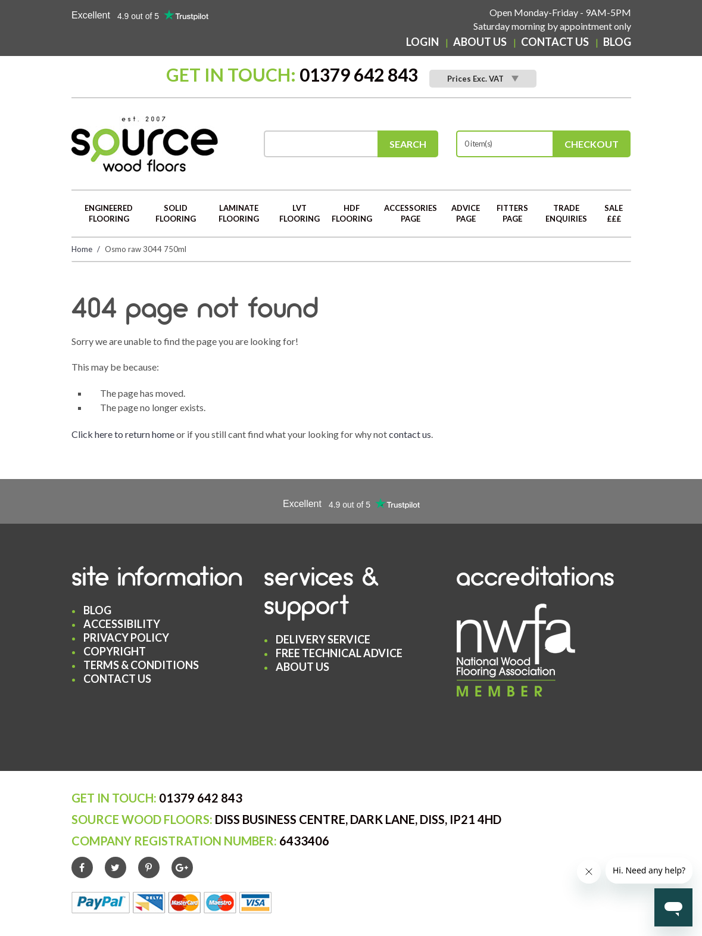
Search (407, 144)
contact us (410, 434)
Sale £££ (613, 213)
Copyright (114, 651)
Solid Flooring (175, 213)
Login (422, 41)
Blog (617, 41)
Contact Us (555, 41)
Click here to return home (122, 434)
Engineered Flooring (109, 213)
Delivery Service (323, 639)
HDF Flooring (352, 213)
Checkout (591, 144)
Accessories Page (410, 213)
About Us (480, 41)
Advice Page (465, 213)
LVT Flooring (299, 213)
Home (81, 249)
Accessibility (121, 623)
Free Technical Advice (339, 653)
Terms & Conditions (141, 664)
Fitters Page (512, 213)
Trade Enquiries (566, 213)
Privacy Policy (126, 637)
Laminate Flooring (239, 213)
